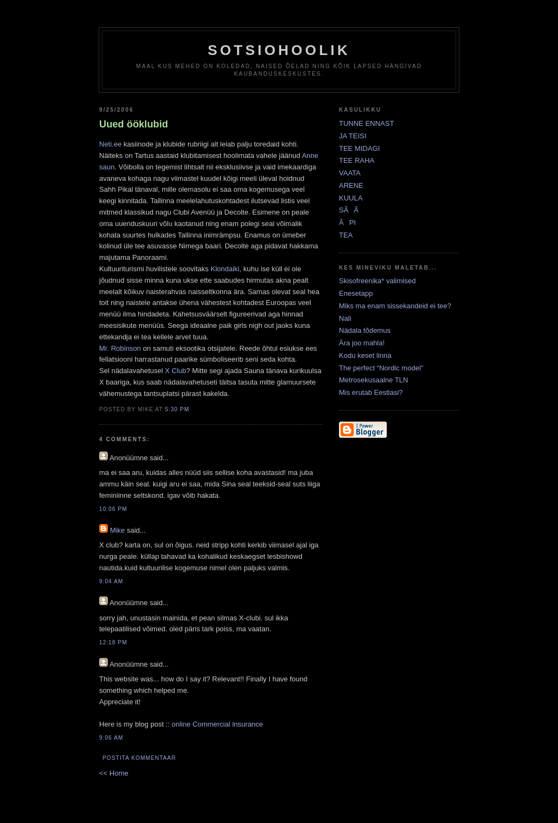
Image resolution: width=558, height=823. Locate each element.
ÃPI (347, 222)
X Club (175, 371)
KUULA (350, 198)
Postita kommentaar (139, 758)
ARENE (351, 185)
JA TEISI (352, 136)
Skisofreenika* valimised (377, 281)
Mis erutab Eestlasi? (371, 392)
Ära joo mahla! (362, 343)
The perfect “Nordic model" (381, 368)
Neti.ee (111, 144)
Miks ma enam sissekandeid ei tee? (395, 306)
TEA (346, 235)
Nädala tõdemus (365, 330)
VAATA (350, 173)
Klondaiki (224, 269)
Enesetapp (356, 293)
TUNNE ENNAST (366, 123)
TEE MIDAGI (359, 148)
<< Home (113, 773)
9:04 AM (111, 581)
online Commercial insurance (217, 724)
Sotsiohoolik (279, 50)
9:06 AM (111, 738)
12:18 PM (113, 642)
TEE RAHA (356, 160)
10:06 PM (113, 509)
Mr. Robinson (120, 348)
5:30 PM (177, 409)
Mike (117, 530)
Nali (345, 318)
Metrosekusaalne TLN (373, 380)
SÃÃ (351, 210)
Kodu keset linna (365, 355)
